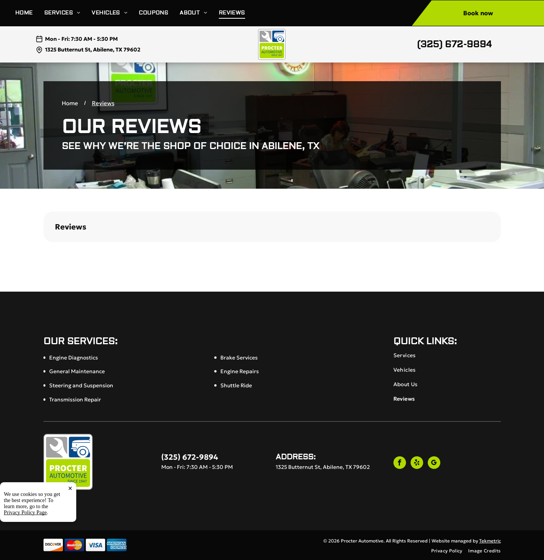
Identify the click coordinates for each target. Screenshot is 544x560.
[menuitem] (29, 13)
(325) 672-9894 (454, 44)
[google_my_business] (434, 463)
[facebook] (399, 463)
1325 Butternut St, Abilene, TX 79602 (92, 49)
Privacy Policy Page (25, 512)
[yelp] (417, 463)
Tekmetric (490, 541)
